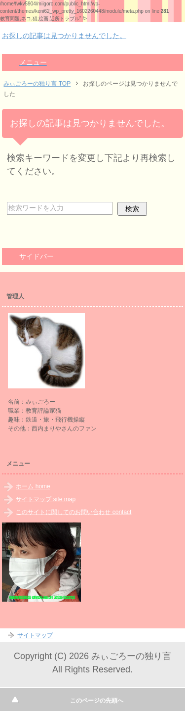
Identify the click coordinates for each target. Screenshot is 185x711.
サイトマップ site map (45, 499)
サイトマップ (35, 635)
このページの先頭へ (96, 700)
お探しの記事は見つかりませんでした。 (64, 36)
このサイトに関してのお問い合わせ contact (73, 512)
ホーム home (33, 486)
